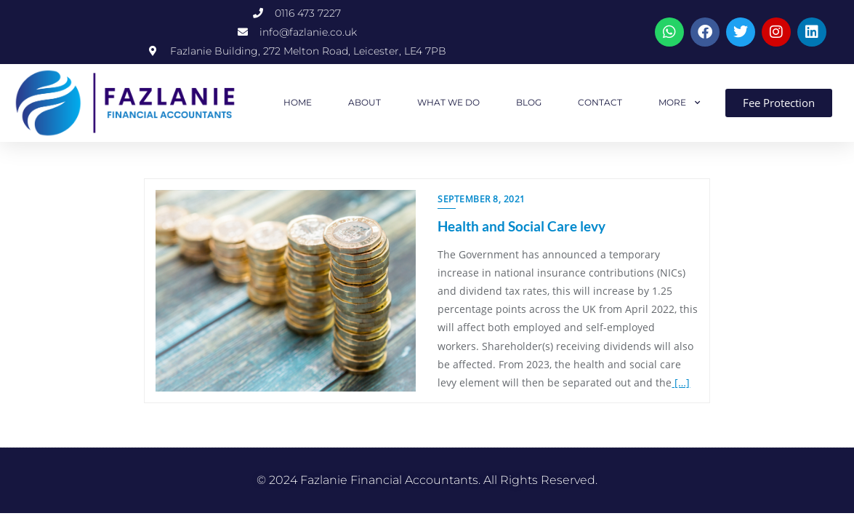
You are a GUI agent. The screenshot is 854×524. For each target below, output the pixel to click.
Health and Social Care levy (521, 226)
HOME (297, 102)
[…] (681, 382)
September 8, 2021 (481, 199)
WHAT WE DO (448, 102)
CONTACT (600, 102)
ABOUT (364, 102)
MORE (679, 102)
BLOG (528, 102)
